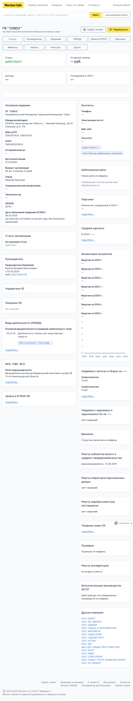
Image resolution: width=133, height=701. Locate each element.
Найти (95, 14)
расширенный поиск (116, 14)
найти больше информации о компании (102, 153)
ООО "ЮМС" (88, 653)
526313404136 (19, 274)
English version (93, 29)
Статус (12, 39)
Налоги (34, 47)
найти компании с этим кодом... (35, 343)
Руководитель (34, 39)
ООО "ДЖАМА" (89, 624)
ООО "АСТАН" (88, 640)
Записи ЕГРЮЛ (99, 39)
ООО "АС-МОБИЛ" (91, 663)
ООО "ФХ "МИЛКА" (91, 621)
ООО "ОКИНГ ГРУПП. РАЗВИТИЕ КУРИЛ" (103, 659)
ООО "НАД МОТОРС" (92, 637)
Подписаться (118, 29)
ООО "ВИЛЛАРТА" (91, 631)
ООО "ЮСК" (87, 650)
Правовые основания (71, 682)
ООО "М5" (86, 644)
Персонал (120, 39)
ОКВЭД (77, 39)
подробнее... (12, 350)
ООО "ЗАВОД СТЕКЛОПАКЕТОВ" (99, 628)
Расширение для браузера (96, 685)
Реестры (55, 47)
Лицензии (56, 39)
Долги (77, 47)
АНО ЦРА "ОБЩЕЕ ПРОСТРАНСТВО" (100, 647)
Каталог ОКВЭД (68, 685)
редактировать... (91, 147)
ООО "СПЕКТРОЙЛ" (92, 656)
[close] (131, 523)
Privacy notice (124, 523)
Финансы (13, 47)
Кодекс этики (48, 682)
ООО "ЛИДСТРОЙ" (91, 634)
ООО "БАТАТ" (88, 618)
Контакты (125, 682)
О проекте (93, 682)
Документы (109, 682)
